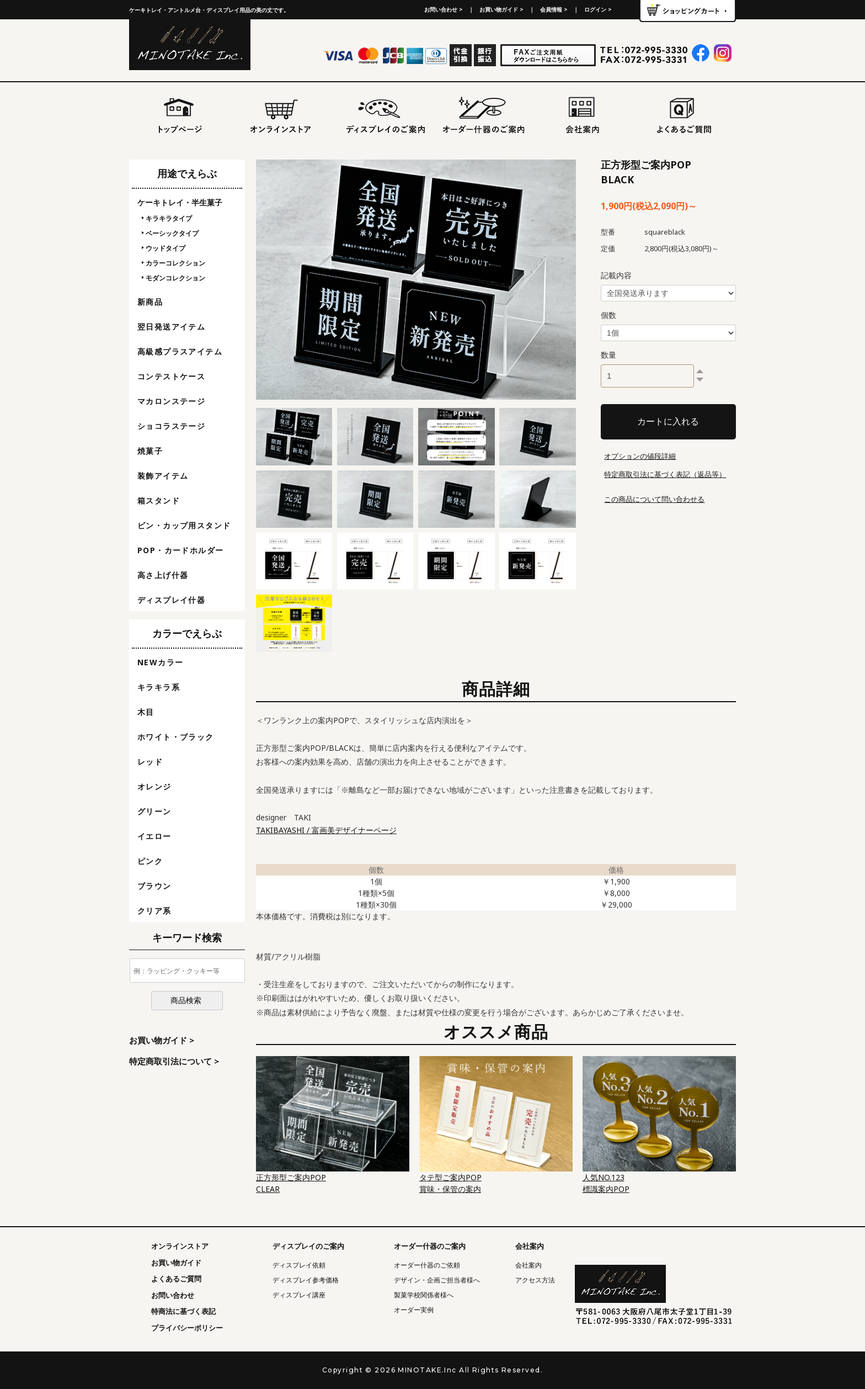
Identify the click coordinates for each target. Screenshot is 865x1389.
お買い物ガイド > (501, 9)
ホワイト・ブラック (175, 736)
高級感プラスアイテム (179, 351)
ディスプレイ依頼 (299, 1265)
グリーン (154, 811)
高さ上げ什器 (162, 575)
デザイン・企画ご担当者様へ (437, 1280)
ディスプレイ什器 (171, 600)
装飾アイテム (162, 475)
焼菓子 (150, 451)
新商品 (150, 301)
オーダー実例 (414, 1309)
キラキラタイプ (169, 218)
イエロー (154, 836)
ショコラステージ (171, 426)
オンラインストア (180, 1246)
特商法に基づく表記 (183, 1311)
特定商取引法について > (174, 1061)
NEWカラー (160, 662)
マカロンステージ (171, 401)
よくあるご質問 (176, 1279)
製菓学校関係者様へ (423, 1295)
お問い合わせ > (443, 9)
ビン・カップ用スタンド (184, 525)
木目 (145, 712)
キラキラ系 (158, 687)
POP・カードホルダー (180, 550)
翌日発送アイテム (171, 326)
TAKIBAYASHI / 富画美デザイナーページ (326, 830)
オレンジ (154, 786)
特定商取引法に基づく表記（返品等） (665, 474)
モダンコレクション (175, 278)
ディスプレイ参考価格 (306, 1280)
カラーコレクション (175, 263)
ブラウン (154, 886)
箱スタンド (158, 500)
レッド (150, 761)
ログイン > (598, 9)
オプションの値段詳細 (640, 456)
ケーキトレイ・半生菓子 (179, 202)
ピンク (150, 861)
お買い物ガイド (176, 1263)
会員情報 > (554, 9)
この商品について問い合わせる (654, 499)
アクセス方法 (535, 1280)
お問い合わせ (172, 1295)
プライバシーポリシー (187, 1328)
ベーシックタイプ (172, 233)
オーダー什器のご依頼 (427, 1265)
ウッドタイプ (165, 248)
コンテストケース (171, 376)
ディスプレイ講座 (299, 1295)
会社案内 (528, 1265)
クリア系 (154, 910)
